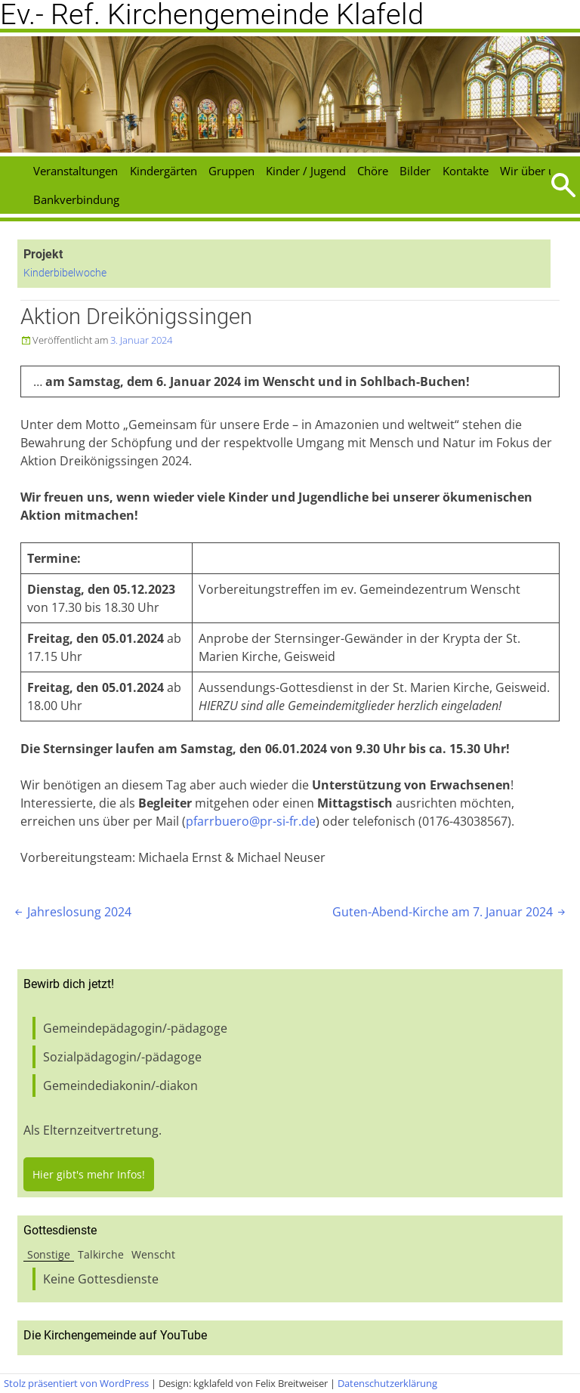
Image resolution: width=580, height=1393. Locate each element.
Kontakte (466, 170)
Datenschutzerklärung (387, 1383)
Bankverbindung (76, 199)
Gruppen (231, 170)
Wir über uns (533, 170)
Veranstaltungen (75, 170)
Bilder (415, 170)
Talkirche (101, 1254)
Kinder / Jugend (306, 170)
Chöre (372, 170)
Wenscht (153, 1254)
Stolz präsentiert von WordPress (76, 1383)
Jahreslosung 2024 (71, 911)
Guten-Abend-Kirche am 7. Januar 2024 (450, 911)
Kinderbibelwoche (64, 273)
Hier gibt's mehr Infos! (88, 1174)
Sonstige (48, 1254)
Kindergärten (163, 170)
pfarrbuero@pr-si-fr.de (251, 821)
